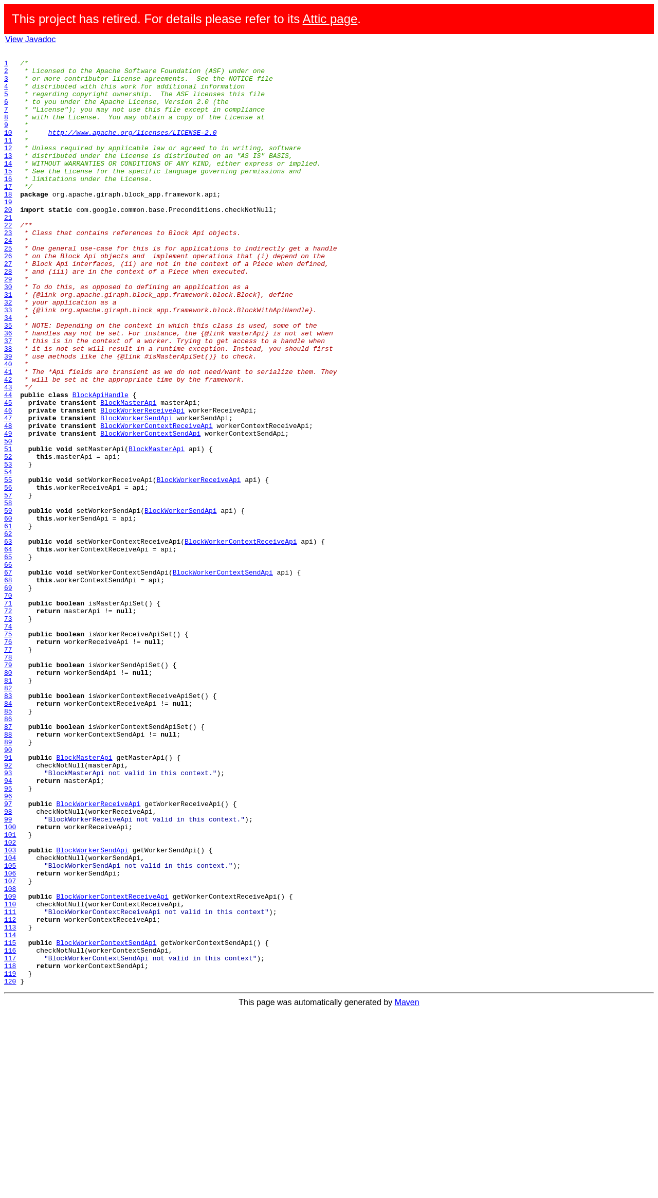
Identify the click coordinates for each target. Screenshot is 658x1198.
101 (10, 991)
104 (10, 1019)
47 (8, 491)
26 (8, 297)
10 (8, 149)
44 (8, 464)
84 (8, 834)
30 (8, 334)
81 (8, 806)
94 (8, 927)
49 (8, 510)
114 (10, 1112)
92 (8, 908)
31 (8, 343)
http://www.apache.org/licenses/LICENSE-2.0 (132, 149)
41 (8, 436)
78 (8, 778)
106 (10, 1038)
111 (10, 1084)
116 (10, 1130)
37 (8, 399)
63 (8, 640)
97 (8, 954)
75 (8, 751)
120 (10, 1167)
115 (10, 1121)
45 (8, 473)
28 (8, 315)
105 (10, 1028)
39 (8, 417)
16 (8, 204)
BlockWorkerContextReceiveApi (156, 501)
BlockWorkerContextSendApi (150, 510)
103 (10, 1010)
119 (10, 1158)
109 (10, 1065)
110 (10, 1075)
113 (10, 1102)
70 (8, 704)
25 (8, 288)
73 (8, 732)
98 (8, 964)
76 (8, 760)
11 (8, 158)
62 (8, 630)
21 (8, 251)
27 (8, 306)
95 (8, 936)
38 (8, 408)
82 (8, 815)
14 (8, 186)
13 (8, 177)
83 (8, 825)
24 (8, 278)
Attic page (330, 19)
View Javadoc (30, 39)
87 (8, 862)
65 (8, 658)
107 (10, 1047)
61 (8, 621)
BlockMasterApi (128, 473)
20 (8, 241)
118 (10, 1149)
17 (8, 214)
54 (8, 556)
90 (8, 890)
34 (8, 371)
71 (8, 714)
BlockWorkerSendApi (136, 491)
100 (10, 982)
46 (8, 482)
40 (8, 427)
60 (8, 612)
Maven (407, 1189)
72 (8, 723)
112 (10, 1093)
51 (8, 528)
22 (8, 260)
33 (8, 362)
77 (8, 769)
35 (8, 380)
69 (8, 695)
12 (8, 167)
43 (8, 454)
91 (8, 899)
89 (8, 880)
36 (8, 390)
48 (8, 501)
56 (8, 575)
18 (8, 223)
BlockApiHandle (100, 464)
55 (8, 565)
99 (8, 973)
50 (8, 519)
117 (10, 1140)
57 (8, 584)
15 (8, 195)
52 (8, 538)
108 (10, 1056)
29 (8, 325)
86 (8, 852)
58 (8, 593)
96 (8, 945)
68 (8, 686)
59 (8, 602)
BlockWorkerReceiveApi (142, 482)
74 (8, 741)
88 (8, 871)
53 (8, 547)
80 (8, 797)
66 (8, 667)
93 (8, 917)
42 (8, 445)
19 (8, 232)
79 (8, 788)
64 (8, 649)
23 (8, 269)
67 (8, 677)
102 (10, 1001)
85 (8, 843)
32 (8, 352)
